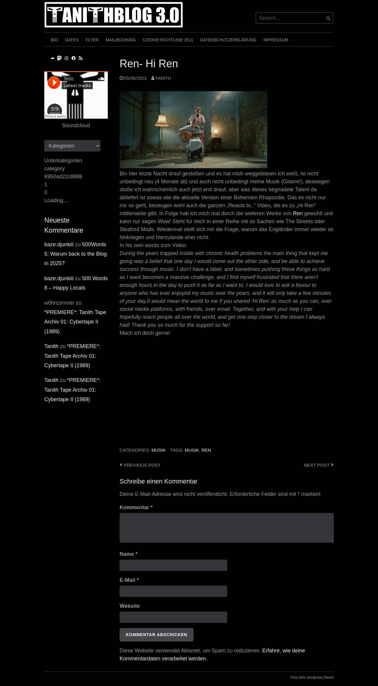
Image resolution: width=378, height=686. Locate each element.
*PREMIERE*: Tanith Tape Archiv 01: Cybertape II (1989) (75, 321)
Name (129, 554)
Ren (298, 213)
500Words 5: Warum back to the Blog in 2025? (75, 254)
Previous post (142, 465)
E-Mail (129, 580)
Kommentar (136, 507)
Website (130, 606)
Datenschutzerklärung (228, 39)
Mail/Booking (121, 39)
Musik (158, 450)
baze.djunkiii (59, 244)
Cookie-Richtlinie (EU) (168, 39)
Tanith (163, 78)
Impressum (276, 39)
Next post (317, 465)
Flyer (92, 39)
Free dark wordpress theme (312, 677)
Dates (72, 39)
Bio (54, 39)
